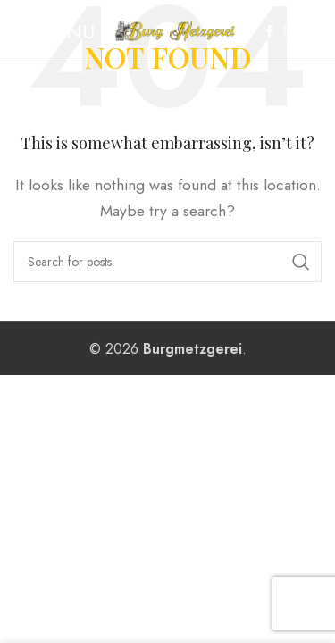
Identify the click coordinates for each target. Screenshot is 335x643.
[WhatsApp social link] (311, 31)
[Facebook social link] (269, 31)
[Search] (167, 261)
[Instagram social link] (289, 31)
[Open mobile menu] (54, 31)
